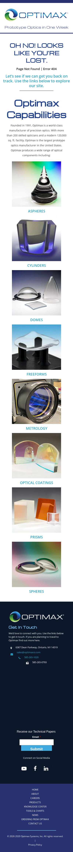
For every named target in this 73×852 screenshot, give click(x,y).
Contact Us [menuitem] (35, 823)
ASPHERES (36, 211)
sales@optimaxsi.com (28, 652)
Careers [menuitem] (35, 798)
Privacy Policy (35, 844)
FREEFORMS (37, 374)
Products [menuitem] (35, 802)
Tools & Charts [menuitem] (35, 810)
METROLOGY (36, 428)
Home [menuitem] (35, 789)
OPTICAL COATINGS (36, 482)
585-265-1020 (31, 657)
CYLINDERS (36, 265)
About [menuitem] (35, 793)
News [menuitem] (35, 815)
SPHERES (36, 591)
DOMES (36, 319)
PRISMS (36, 537)
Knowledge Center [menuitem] (35, 806)
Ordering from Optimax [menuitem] (35, 819)
